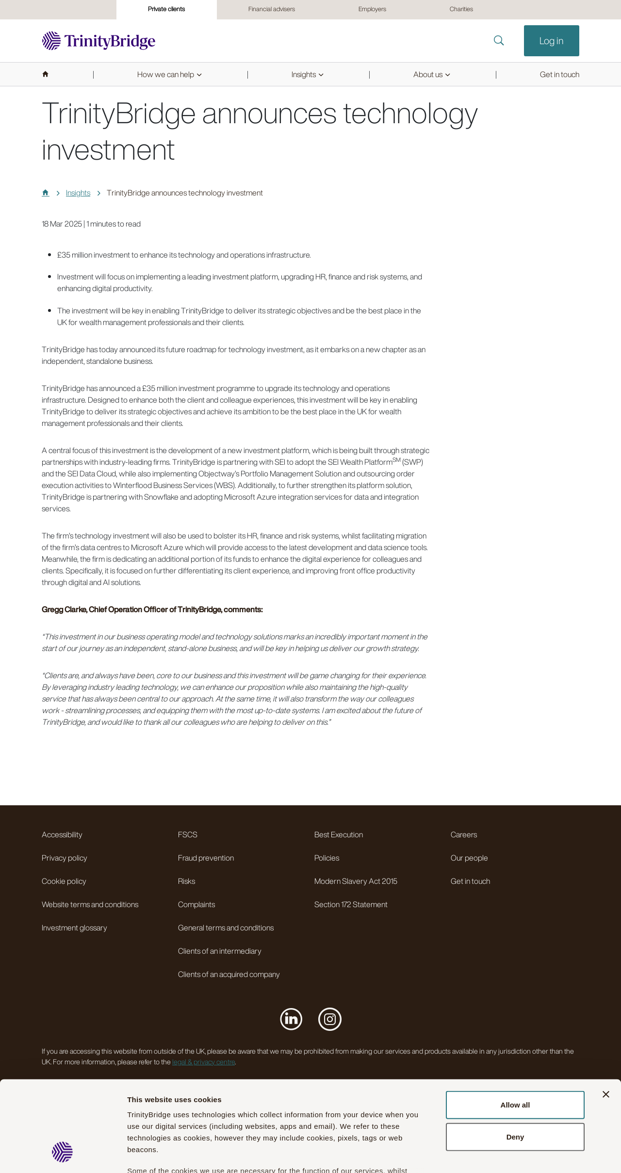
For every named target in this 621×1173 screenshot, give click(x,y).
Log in (551, 40)
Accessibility (62, 834)
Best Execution (338, 834)
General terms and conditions (226, 927)
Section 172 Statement (351, 904)
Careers (464, 834)
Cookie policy (64, 881)
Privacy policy (64, 857)
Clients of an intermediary (219, 951)
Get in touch (470, 881)
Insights (78, 192)
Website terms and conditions (90, 904)
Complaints (196, 904)
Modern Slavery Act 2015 (355, 881)
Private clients (166, 9)
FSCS (187, 834)
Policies (326, 857)
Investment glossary (74, 927)
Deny (515, 1056)
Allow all (515, 1025)
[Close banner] (606, 1014)
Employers (372, 9)
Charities (461, 9)
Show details (537, 1154)
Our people (469, 857)
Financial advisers (271, 9)
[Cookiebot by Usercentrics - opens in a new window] (62, 1154)
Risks (186, 881)
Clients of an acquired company (229, 974)
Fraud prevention (206, 857)
